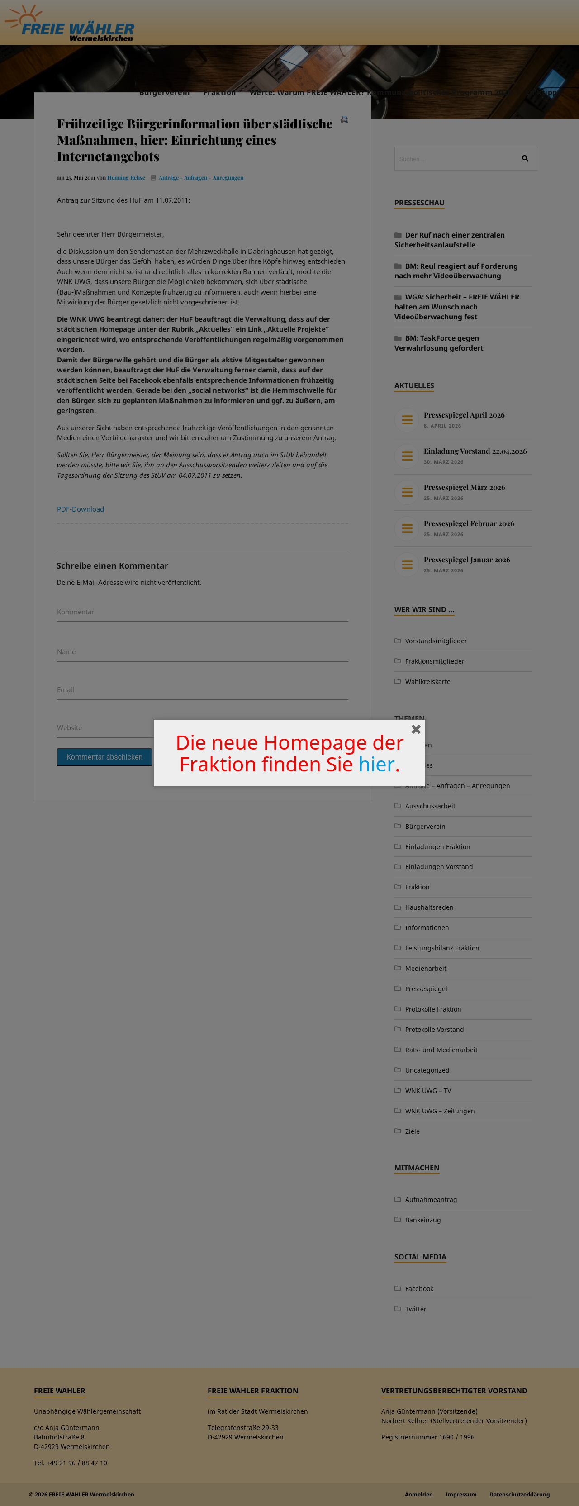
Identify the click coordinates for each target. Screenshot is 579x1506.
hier (376, 763)
